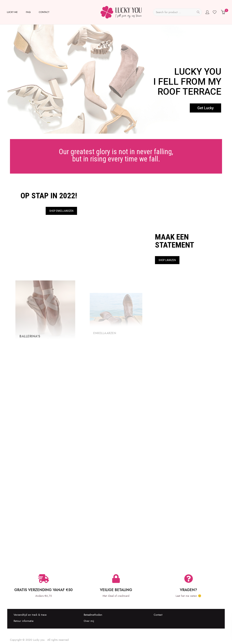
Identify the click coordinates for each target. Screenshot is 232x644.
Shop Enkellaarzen (61, 210)
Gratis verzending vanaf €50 (43, 589)
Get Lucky (205, 108)
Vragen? (188, 589)
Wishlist (215, 12)
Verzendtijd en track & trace (30, 615)
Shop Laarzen (167, 260)
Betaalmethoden (93, 615)
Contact (158, 615)
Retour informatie (24, 621)
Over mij (89, 621)
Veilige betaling (116, 589)
